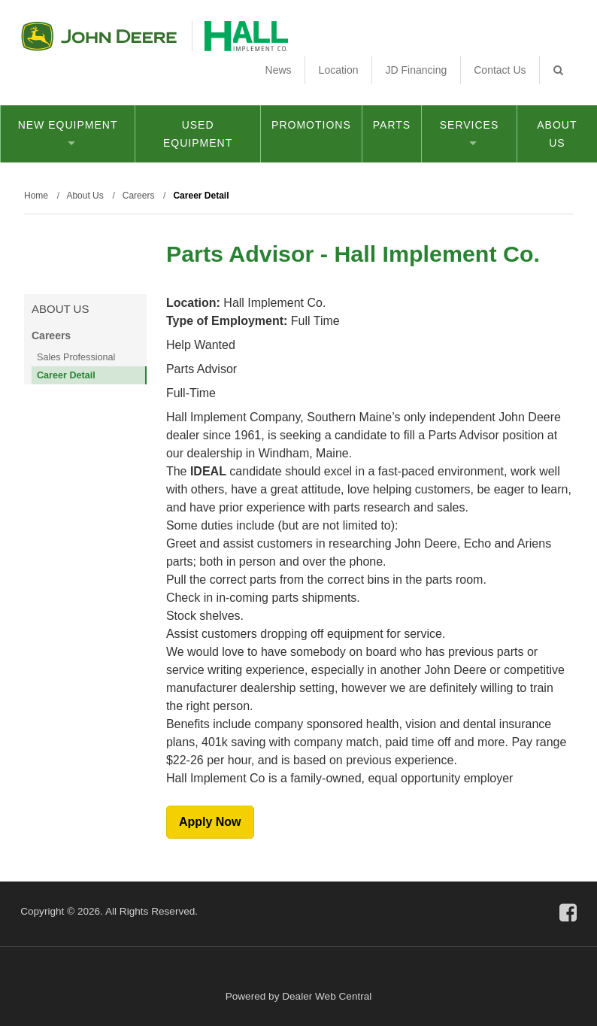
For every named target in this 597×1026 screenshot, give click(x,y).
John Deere (99, 36)
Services (469, 132)
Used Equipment (197, 134)
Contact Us (500, 70)
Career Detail (66, 375)
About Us (557, 134)
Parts (392, 125)
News (278, 70)
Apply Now (210, 821)
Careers (51, 335)
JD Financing (416, 70)
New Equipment (68, 132)
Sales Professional (76, 357)
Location (339, 70)
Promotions (311, 125)
